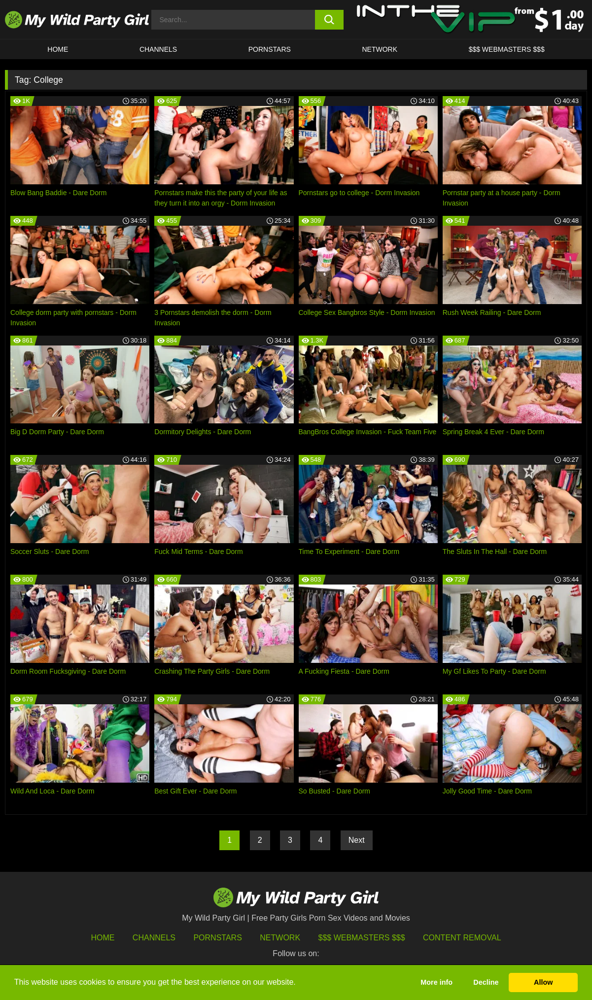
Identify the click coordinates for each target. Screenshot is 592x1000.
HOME (57, 49)
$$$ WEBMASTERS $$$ (507, 49)
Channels (154, 937)
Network (379, 49)
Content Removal (462, 937)
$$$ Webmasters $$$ (361, 937)
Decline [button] (485, 982)
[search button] (329, 20)
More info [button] (436, 982)
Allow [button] (543, 982)
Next (356, 840)
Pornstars (269, 49)
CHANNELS (158, 49)
